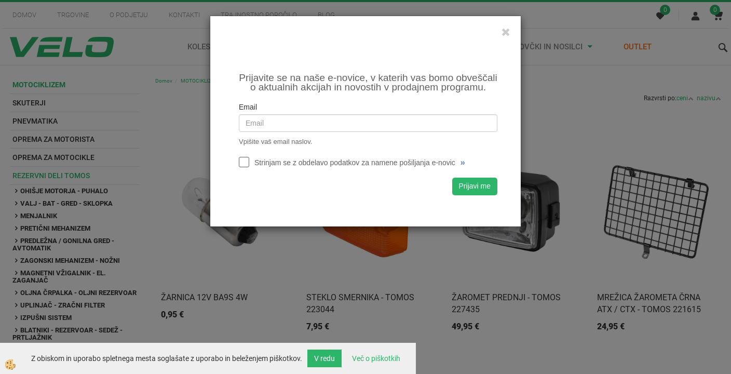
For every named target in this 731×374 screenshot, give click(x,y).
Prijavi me (475, 186)
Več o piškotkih (376, 358)
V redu (324, 358)
